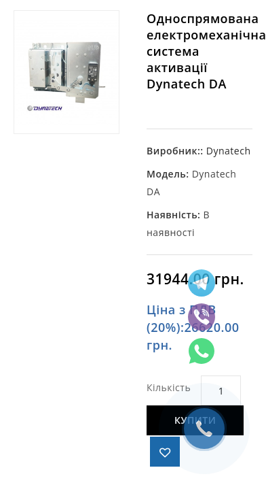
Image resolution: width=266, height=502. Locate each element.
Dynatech (228, 150)
